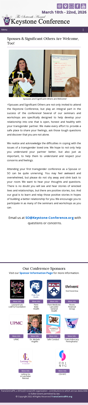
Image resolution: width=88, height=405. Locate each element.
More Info (17, 301)
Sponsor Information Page (36, 273)
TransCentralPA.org (61, 396)
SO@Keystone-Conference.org (49, 218)
